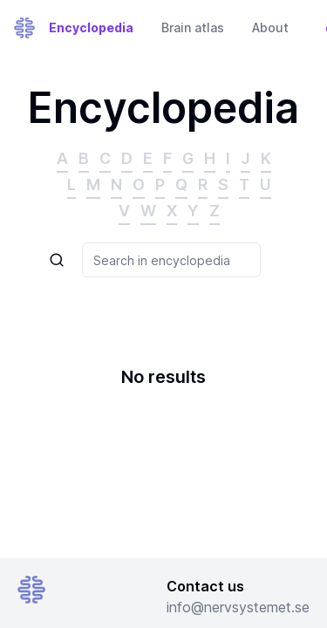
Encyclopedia (91, 27)
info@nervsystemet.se (238, 607)
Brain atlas (192, 27)
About (270, 27)
